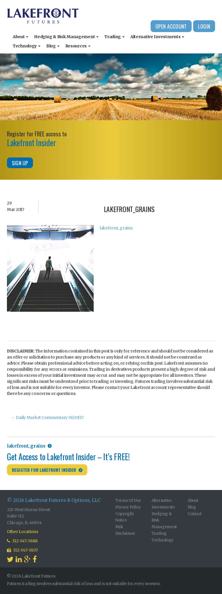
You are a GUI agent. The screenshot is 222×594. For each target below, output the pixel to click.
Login (204, 26)
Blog (53, 46)
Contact (195, 513)
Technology (26, 46)
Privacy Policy (128, 507)
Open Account (171, 26)
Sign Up (20, 163)
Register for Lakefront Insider (44, 470)
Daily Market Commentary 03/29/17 (47, 417)
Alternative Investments (157, 36)
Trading (114, 36)
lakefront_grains (116, 228)
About (20, 36)
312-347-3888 (22, 540)
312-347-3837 (22, 550)
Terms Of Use (128, 500)
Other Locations (22, 531)
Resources (77, 46)
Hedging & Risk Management (66, 36)
